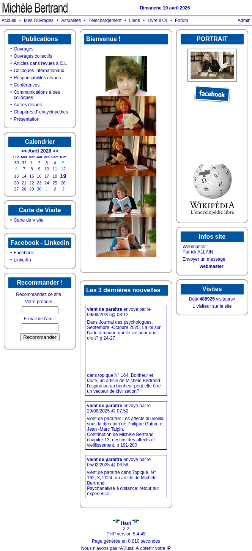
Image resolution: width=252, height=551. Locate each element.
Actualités (71, 20)
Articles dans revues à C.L (40, 63)
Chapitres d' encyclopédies (41, 112)
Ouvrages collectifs (33, 56)
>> (55, 151)
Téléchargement (104, 20)
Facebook (24, 252)
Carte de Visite (29, 220)
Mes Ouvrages (39, 20)
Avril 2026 (39, 151)
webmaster (212, 266)
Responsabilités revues (37, 77)
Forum (181, 20)
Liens (134, 20)
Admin (244, 20)
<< (24, 151)
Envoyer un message (204, 259)
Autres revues (28, 104)
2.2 (126, 526)
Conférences (26, 85)
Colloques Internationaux (39, 70)
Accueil (9, 20)
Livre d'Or (157, 20)
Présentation (26, 119)
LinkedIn (22, 260)
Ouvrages (23, 49)
